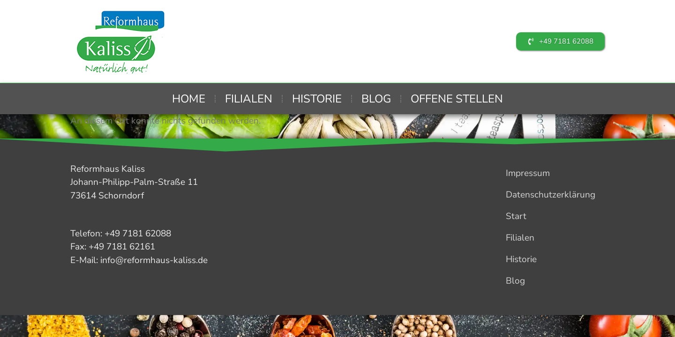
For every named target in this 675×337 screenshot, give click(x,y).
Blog (376, 98)
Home (188, 98)
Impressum (528, 173)
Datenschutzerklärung (550, 195)
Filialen (248, 98)
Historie (317, 98)
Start (516, 216)
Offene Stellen (457, 98)
